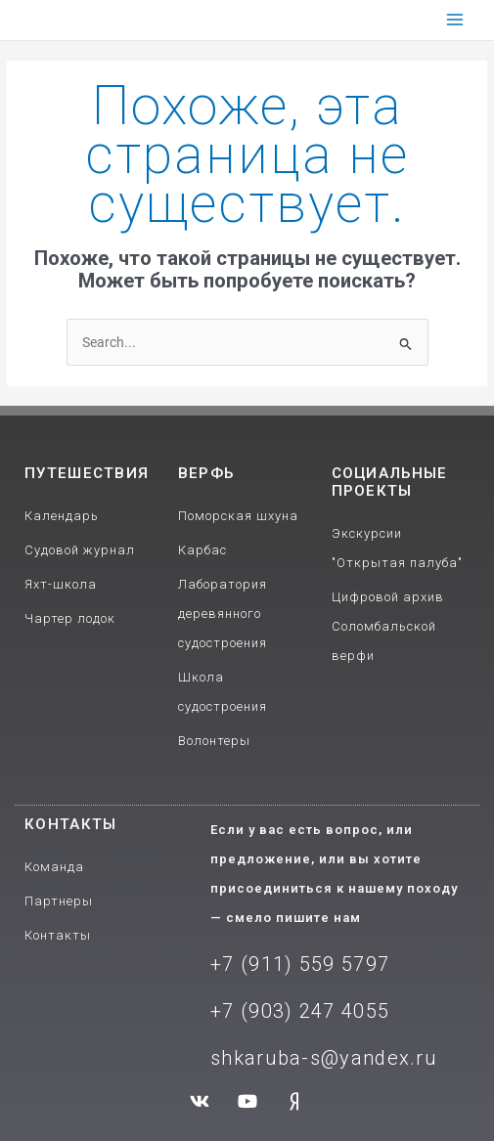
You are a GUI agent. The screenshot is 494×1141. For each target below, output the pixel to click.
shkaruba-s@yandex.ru (323, 1058)
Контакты (70, 824)
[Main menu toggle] (455, 20)
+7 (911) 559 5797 (299, 964)
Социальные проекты (390, 482)
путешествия (86, 473)
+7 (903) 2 (260, 1011)
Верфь (206, 473)
